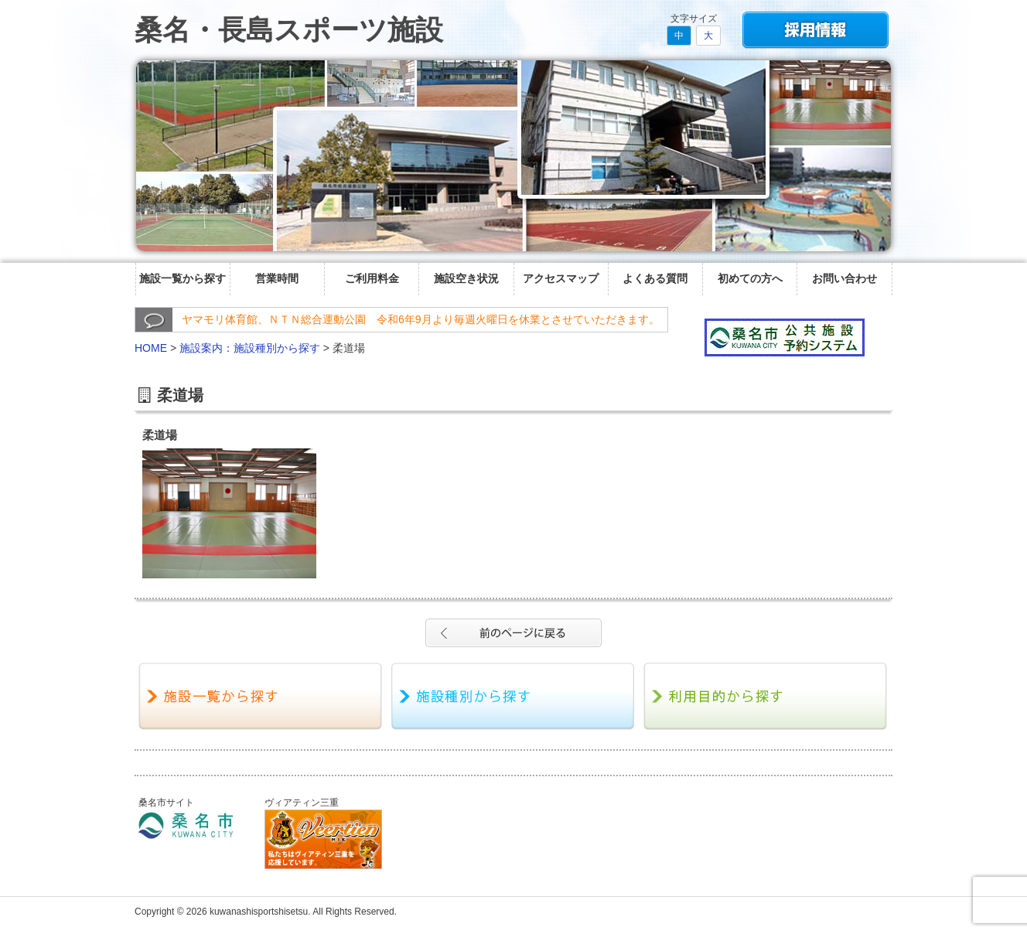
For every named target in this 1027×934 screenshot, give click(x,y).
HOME (151, 348)
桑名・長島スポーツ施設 (289, 30)
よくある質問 (655, 278)
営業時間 (277, 278)
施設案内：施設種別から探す (249, 348)
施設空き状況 (466, 278)
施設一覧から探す (182, 278)
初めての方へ (750, 278)
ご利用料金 (372, 278)
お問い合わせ (844, 278)
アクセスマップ (561, 278)
